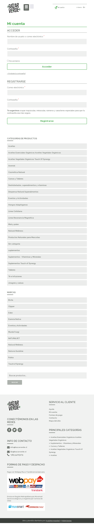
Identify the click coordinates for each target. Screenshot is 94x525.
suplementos (14, 250)
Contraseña (13, 48)
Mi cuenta (53, 414)
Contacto (53, 420)
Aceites (11, 146)
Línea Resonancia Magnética (21, 218)
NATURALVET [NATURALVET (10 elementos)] (14, 339)
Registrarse (47, 121)
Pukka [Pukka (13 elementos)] (11, 359)
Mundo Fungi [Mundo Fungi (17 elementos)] (14, 333)
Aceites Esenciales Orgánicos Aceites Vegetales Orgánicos (34, 153)
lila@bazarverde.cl (17, 453)
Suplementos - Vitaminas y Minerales (24, 257)
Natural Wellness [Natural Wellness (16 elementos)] (15, 346)
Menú (26, 8)
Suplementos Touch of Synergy (22, 263)
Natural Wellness (15, 231)
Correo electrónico (16, 87)
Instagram (20, 431)
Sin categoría (14, 244)
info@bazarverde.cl (17, 449)
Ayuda (51, 411)
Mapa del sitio (55, 423)
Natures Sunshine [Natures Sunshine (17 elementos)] (16, 352)
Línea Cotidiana (15, 211)
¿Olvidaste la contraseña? (16, 74)
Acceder (47, 66)
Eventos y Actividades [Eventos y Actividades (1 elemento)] (18, 326)
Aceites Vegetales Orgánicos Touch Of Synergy (29, 159)
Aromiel (11, 166)
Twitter (14, 431)
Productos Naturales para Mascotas (24, 237)
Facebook (9, 431)
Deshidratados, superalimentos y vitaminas (27, 185)
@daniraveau (66, 523)
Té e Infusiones (15, 276)
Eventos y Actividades (18, 198)
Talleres (11, 270)
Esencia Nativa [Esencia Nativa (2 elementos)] (15, 320)
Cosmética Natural (16, 172)
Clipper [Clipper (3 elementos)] (11, 307)
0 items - (80, 7)
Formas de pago (56, 417)
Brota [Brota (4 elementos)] (10, 300)
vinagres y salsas (16, 283)
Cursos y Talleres (15, 179)
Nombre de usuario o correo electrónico (25, 36)
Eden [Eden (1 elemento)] (10, 313)
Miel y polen (13, 224)
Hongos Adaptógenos (18, 205)
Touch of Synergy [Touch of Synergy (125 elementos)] (16, 365)
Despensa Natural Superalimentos (23, 192)
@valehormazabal (53, 523)
